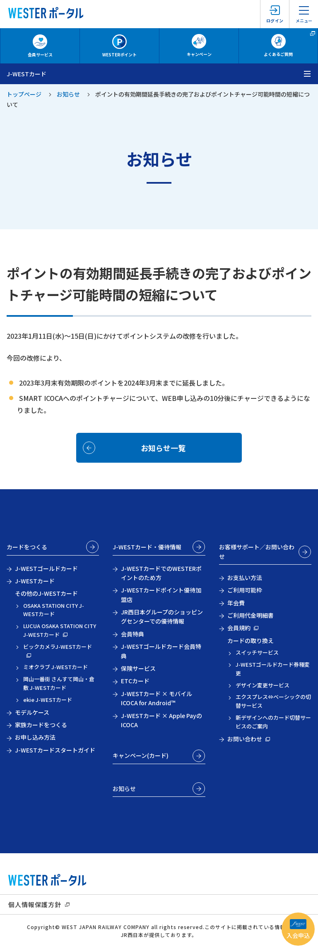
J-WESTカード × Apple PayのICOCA (161, 720)
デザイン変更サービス (262, 685)
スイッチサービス (257, 652)
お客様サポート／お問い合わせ (256, 551)
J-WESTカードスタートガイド (55, 750)
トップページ (24, 94)
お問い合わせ (244, 739)
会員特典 (132, 634)
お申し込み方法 (35, 737)
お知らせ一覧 (163, 447)
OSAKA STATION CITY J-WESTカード (53, 610)
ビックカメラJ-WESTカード (57, 646)
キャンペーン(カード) (141, 755)
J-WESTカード (35, 581)
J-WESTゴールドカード (46, 568)
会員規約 (239, 628)
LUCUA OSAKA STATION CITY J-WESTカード (59, 630)
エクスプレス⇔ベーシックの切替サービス (273, 701)
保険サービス (138, 668)
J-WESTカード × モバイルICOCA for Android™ (156, 698)
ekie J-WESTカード (47, 700)
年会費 (236, 603)
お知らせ (68, 94)
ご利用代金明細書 (250, 615)
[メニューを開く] (307, 73)
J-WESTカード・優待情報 (147, 547)
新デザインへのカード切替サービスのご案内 (273, 722)
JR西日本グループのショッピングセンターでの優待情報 (162, 616)
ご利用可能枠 (244, 590)
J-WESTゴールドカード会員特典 (161, 651)
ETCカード (135, 681)
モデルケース (32, 712)
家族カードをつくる (41, 725)
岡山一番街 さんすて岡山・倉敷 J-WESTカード (58, 683)
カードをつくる (27, 547)
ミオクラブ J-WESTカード (55, 667)
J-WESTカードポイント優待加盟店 (161, 594)
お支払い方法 (244, 577)
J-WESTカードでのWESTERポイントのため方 (161, 573)
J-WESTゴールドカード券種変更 (273, 668)
